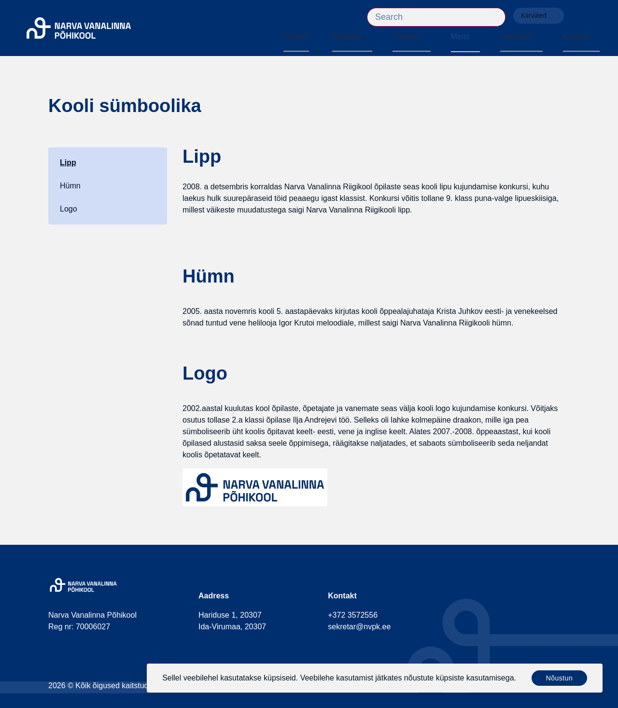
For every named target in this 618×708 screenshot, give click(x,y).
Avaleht (296, 36)
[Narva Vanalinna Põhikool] (79, 28)
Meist (460, 36)
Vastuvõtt (516, 36)
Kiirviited (538, 16)
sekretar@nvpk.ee (359, 627)
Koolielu (406, 36)
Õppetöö (347, 36)
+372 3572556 (353, 615)
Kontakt (576, 36)
